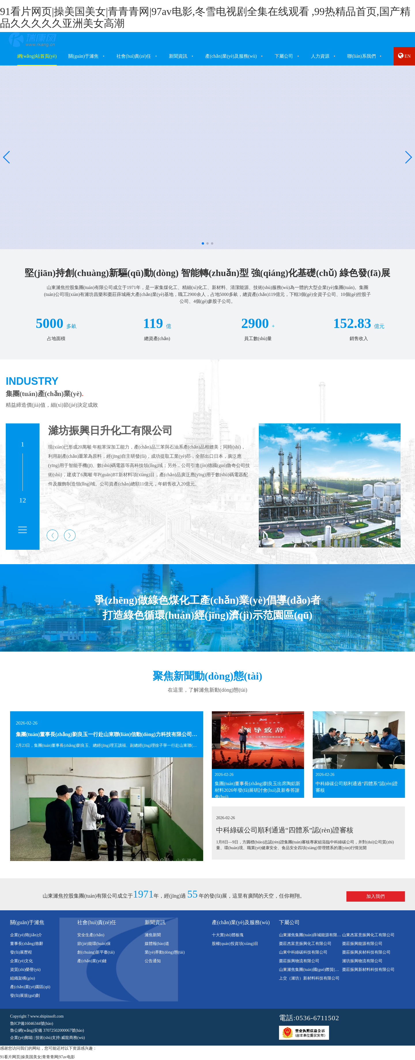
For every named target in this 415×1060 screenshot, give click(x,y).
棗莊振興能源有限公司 (362, 943)
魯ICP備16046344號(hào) (31, 1023)
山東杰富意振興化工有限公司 (368, 935)
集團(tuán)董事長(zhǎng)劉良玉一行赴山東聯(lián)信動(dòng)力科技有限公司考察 (109, 734)
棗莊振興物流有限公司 (299, 961)
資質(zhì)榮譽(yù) (25, 969)
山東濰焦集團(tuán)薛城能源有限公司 (312, 935)
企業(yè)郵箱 (21, 1037)
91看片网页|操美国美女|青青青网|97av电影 (37, 1057)
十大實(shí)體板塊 (228, 935)
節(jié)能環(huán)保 (94, 943)
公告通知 (153, 961)
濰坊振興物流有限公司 (362, 961)
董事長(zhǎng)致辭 (26, 943)
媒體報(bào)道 (157, 943)
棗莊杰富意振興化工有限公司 (305, 943)
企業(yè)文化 (21, 961)
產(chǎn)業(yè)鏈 (92, 961)
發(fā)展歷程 (21, 952)
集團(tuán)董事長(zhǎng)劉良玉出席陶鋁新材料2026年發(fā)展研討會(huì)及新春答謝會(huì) (257, 790)
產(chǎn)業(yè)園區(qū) (30, 987)
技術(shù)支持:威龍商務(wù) (60, 1037)
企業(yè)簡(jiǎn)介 (26, 935)
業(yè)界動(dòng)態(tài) (165, 952)
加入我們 (375, 896)
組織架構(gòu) (22, 978)
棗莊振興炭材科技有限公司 (366, 952)
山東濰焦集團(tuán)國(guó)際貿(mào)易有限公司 (321, 969)
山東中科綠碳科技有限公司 (303, 952)
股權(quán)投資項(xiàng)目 (235, 943)
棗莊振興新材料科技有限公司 (368, 969)
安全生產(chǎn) (90, 935)
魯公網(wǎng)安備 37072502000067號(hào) (47, 1030)
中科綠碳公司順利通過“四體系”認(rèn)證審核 (284, 830)
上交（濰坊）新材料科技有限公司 (309, 978)
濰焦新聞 (153, 935)
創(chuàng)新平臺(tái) (95, 952)
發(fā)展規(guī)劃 (25, 995)
